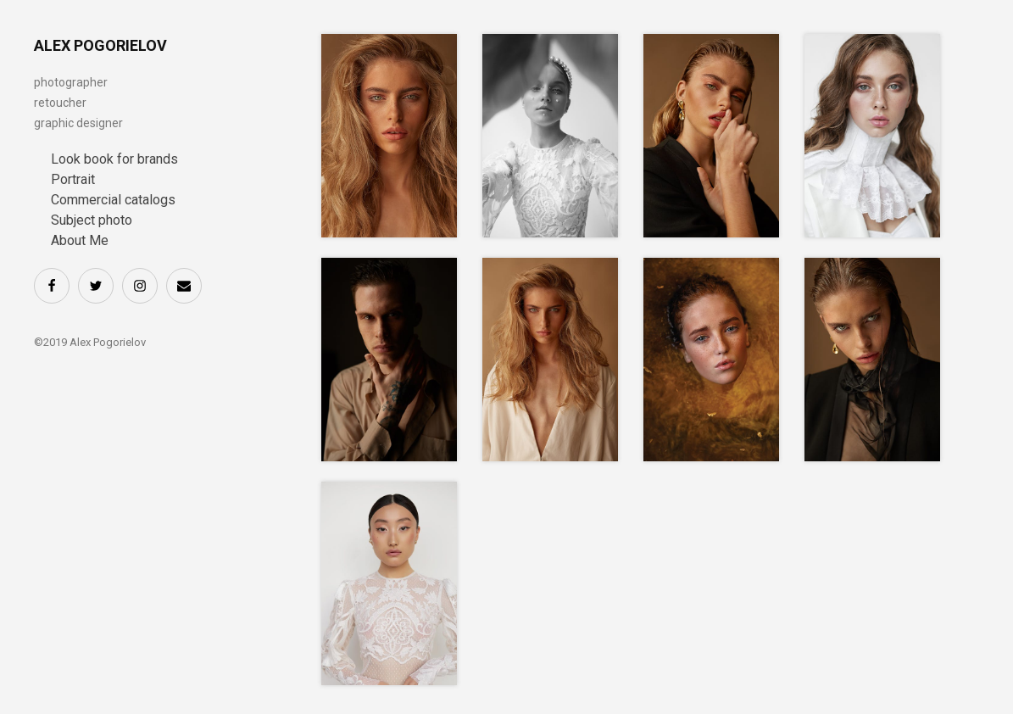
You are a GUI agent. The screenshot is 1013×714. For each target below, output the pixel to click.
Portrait (73, 179)
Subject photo (91, 220)
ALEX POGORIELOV (100, 45)
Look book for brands (114, 159)
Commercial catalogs (113, 200)
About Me (80, 240)
